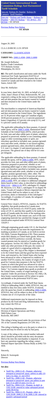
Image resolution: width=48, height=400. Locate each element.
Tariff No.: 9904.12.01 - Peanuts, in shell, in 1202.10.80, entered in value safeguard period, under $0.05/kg (25, 387)
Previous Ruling (7, 27)
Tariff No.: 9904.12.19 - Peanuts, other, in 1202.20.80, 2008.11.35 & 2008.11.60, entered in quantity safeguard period (26, 394)
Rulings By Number (17, 12)
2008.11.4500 (19, 57)
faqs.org (5, 12)
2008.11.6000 (31, 57)
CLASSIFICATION (22, 53)
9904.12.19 (17, 185)
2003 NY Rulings (17, 20)
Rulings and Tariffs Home (21, 17)
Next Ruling (20, 27)
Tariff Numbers (16, 14)
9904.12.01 (5, 185)
